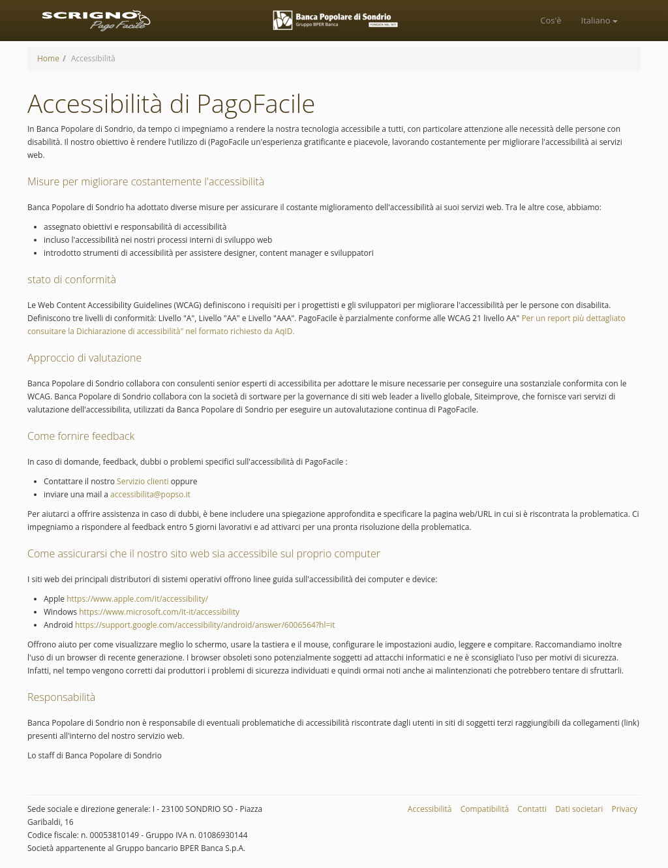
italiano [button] (599, 20)
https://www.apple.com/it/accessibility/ (136, 598)
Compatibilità (485, 808)
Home (48, 58)
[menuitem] (550, 20)
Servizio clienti (142, 481)
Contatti (532, 808)
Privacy (624, 808)
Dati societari (579, 808)
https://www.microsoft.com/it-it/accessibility (158, 611)
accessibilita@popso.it (149, 494)
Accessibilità (430, 808)
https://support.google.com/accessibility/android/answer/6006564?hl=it (204, 624)
